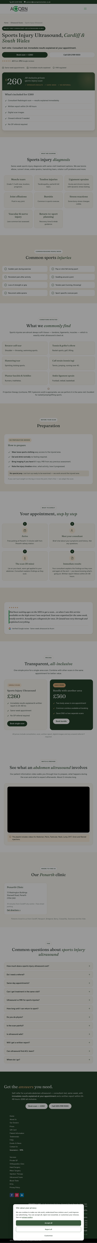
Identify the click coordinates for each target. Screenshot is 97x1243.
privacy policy (27, 1230)
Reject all (48, 1236)
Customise (70, 1236)
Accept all (26, 1236)
